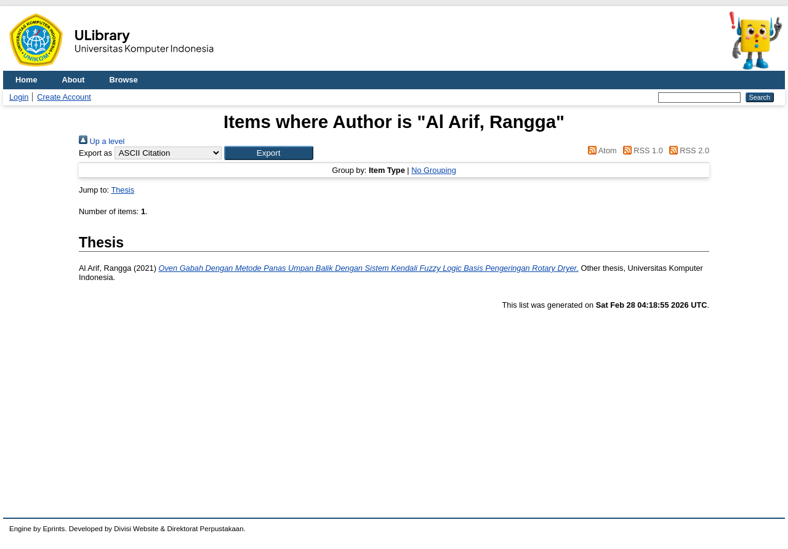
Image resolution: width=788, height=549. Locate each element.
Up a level (101, 141)
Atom (600, 150)
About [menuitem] (73, 79)
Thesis (122, 189)
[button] (268, 153)
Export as (95, 153)
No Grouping (433, 170)
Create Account (64, 97)
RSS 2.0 (687, 150)
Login (18, 97)
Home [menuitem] (26, 79)
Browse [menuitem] (124, 79)
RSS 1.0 (641, 150)
